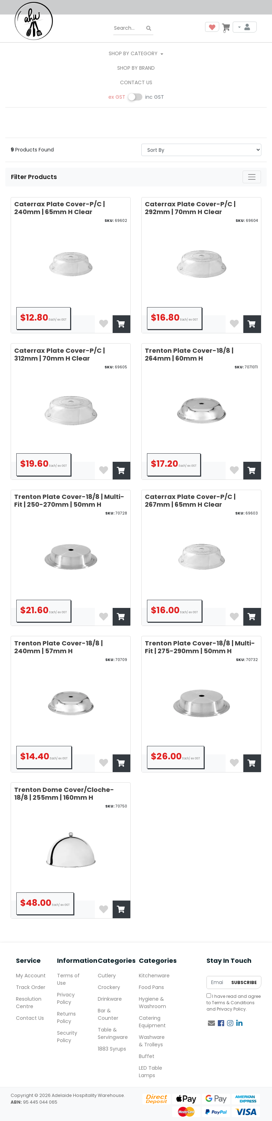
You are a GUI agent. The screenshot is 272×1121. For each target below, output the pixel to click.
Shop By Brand (136, 67)
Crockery (109, 987)
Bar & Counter (108, 1014)
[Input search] (133, 28)
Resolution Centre (28, 1002)
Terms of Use (68, 979)
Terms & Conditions (233, 1003)
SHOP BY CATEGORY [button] (134, 53)
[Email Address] (217, 982)
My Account (31, 975)
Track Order (30, 987)
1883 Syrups (112, 1048)
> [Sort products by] (201, 150)
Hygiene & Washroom (152, 1002)
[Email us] (211, 1023)
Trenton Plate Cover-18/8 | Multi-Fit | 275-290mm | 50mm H (200, 647)
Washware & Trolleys (152, 1041)
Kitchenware (154, 975)
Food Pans (151, 987)
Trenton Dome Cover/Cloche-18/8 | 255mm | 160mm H (64, 793)
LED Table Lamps (150, 1071)
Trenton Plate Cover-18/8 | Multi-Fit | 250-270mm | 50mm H (69, 500)
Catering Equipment (152, 1021)
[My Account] (245, 27)
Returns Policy (66, 1017)
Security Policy (67, 1036)
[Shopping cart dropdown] (226, 27)
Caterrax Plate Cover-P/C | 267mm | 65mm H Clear (190, 500)
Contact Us (136, 82)
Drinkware (110, 998)
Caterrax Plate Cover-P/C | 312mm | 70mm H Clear (59, 354)
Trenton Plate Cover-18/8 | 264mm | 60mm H (189, 354)
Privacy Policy (231, 1009)
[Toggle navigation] (252, 177)
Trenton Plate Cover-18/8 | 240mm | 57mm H (58, 647)
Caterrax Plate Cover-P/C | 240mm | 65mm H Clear (59, 208)
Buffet (146, 1056)
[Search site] (148, 28)
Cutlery (107, 975)
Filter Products (34, 177)
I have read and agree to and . (233, 1002)
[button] (212, 27)
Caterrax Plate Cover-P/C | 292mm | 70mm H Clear (190, 208)
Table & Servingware (113, 1033)
